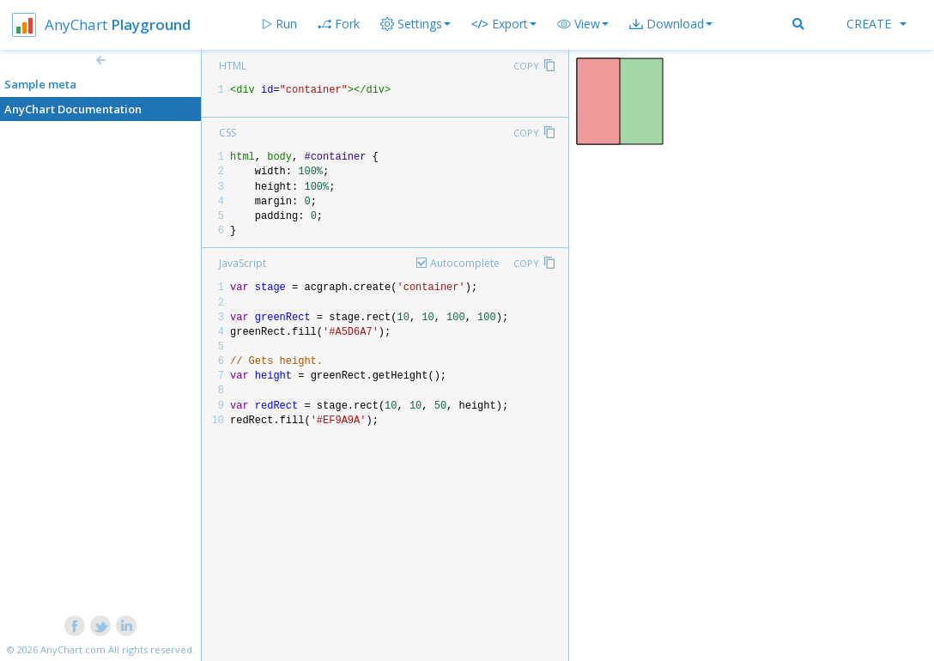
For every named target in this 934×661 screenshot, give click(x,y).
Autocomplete (465, 263)
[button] (583, 24)
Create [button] (876, 23)
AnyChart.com (73, 649)
